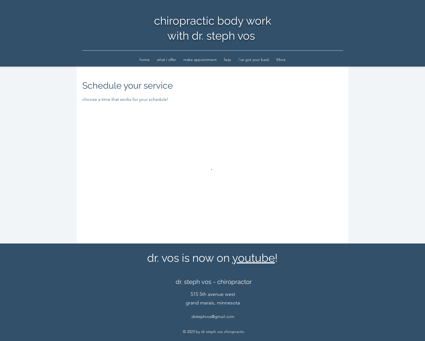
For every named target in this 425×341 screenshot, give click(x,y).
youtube (253, 257)
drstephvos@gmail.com (212, 316)
